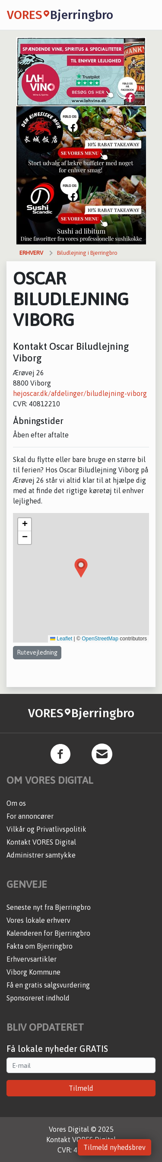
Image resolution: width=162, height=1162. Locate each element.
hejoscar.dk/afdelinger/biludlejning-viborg (80, 393)
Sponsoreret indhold (38, 998)
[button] (81, 568)
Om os (16, 803)
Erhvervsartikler (31, 959)
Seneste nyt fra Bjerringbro (48, 907)
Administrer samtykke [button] (41, 855)
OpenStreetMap (100, 639)
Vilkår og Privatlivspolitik (46, 829)
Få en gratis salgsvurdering (48, 985)
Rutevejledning (37, 652)
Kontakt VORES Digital (41, 842)
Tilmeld (81, 1088)
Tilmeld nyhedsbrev (114, 1147)
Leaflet (61, 639)
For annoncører (30, 816)
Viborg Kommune (33, 972)
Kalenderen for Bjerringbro (48, 933)
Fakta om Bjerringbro (39, 946)
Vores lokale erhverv (38, 920)
